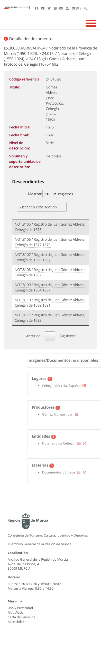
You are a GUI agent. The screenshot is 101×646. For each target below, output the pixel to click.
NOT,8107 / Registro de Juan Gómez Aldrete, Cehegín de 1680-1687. (50, 257)
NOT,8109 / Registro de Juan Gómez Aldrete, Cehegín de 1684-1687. (50, 287)
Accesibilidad (17, 621)
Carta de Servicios (21, 617)
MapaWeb (15, 612)
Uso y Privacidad (20, 607)
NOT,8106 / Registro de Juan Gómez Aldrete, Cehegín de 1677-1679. (50, 242)
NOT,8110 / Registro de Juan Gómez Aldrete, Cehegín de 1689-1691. (50, 303)
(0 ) (76, 8)
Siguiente (68, 336)
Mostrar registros (50, 194)
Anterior (33, 336)
